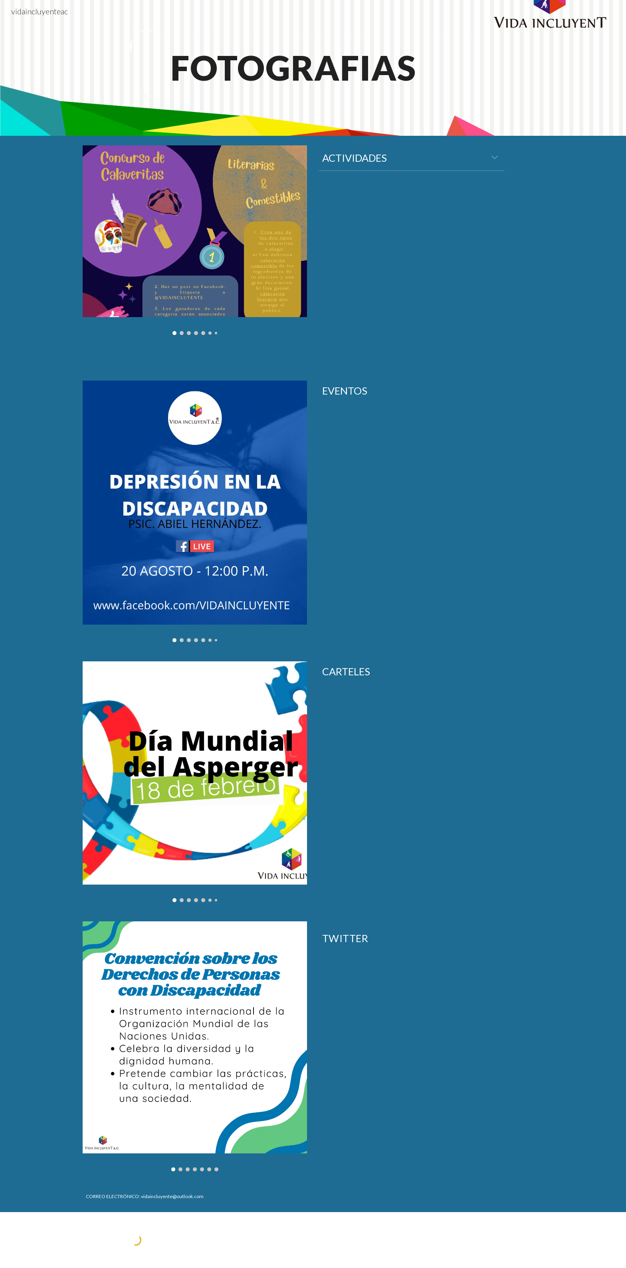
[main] (293, 68)
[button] (494, 158)
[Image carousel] (195, 240)
